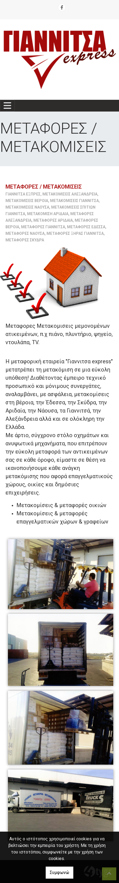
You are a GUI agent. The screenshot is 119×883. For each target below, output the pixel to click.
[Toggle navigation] (7, 106)
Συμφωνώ (59, 872)
